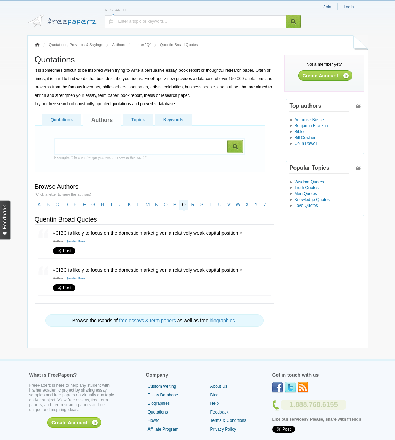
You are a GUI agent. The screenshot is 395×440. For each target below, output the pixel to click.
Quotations (62, 119)
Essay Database (163, 395)
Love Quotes (306, 205)
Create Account (320, 75)
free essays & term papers (147, 320)
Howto (154, 420)
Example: (100, 157)
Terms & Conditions (228, 420)
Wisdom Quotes (309, 181)
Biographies (159, 403)
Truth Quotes (307, 187)
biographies (222, 320)
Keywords (173, 119)
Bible (299, 131)
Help (214, 403)
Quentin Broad (75, 241)
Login (349, 7)
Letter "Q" (142, 45)
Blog (214, 395)
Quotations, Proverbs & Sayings (76, 45)
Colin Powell (306, 143)
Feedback (219, 412)
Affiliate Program (163, 429)
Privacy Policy (223, 429)
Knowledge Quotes (312, 199)
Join (327, 7)
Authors (118, 45)
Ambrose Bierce (309, 119)
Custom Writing (162, 386)
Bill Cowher (305, 137)
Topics (138, 119)
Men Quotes (306, 193)
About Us (218, 386)
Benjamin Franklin (311, 125)
